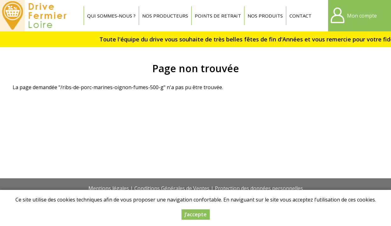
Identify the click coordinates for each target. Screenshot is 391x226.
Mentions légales (108, 188)
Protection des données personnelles (259, 188)
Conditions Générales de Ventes (171, 188)
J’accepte (196, 214)
